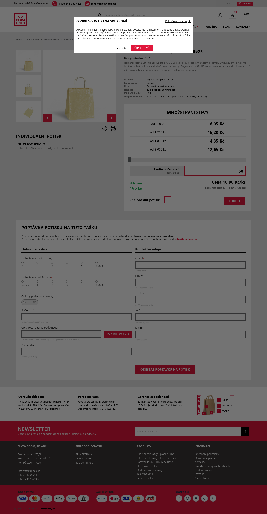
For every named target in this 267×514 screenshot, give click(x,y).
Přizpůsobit (120, 48)
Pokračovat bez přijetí (178, 21)
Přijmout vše (142, 48)
